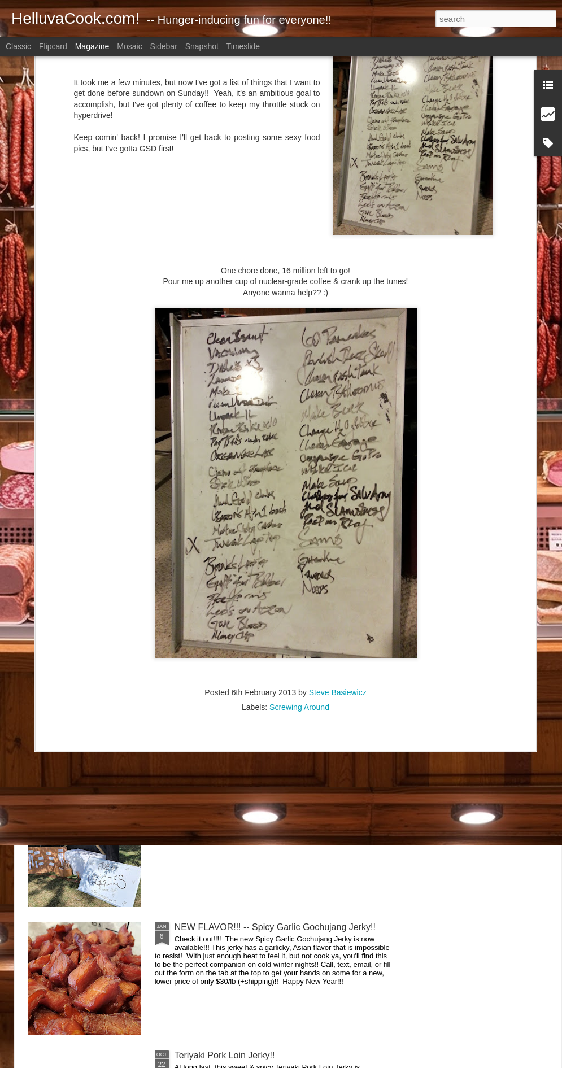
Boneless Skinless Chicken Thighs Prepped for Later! (281, 670)
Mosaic (129, 46)
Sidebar (163, 46)
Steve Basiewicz (338, 561)
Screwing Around (299, 576)
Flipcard (53, 46)
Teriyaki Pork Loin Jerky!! (225, 1055)
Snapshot (202, 46)
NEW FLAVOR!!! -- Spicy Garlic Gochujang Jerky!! (275, 927)
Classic (18, 46)
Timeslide (243, 46)
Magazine (92, 46)
